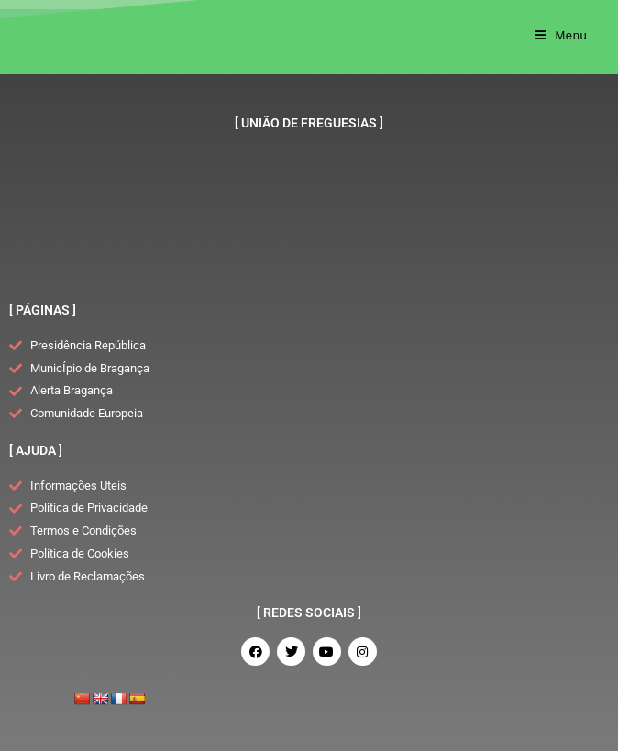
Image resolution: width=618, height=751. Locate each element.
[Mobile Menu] (561, 35)
